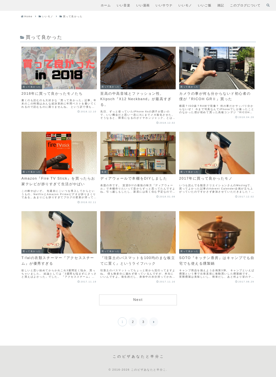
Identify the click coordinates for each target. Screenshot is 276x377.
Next (138, 300)
